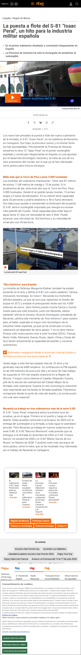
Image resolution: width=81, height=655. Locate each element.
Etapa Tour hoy (64, 554)
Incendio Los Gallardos (54, 549)
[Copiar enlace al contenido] (53, 122)
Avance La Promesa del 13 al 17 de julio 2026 (54, 559)
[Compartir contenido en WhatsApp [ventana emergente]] (47, 122)
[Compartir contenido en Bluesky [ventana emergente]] (41, 122)
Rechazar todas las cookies (14, 645)
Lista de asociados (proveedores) (15, 632)
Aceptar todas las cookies (14, 638)
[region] (40, 617)
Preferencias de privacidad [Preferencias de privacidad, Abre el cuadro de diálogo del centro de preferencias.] (14, 651)
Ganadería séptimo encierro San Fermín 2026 (31, 554)
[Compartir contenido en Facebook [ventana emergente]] (28, 122)
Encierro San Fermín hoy (27, 549)
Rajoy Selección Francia (16, 559)
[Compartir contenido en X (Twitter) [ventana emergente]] (34, 122)
